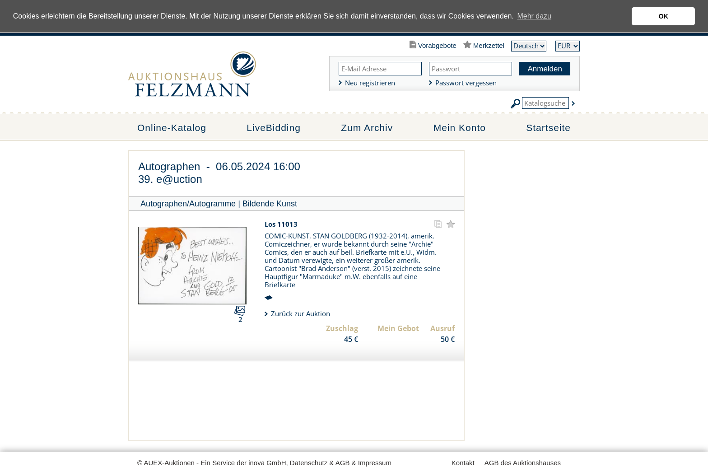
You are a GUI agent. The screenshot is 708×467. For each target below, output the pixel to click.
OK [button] (663, 16)
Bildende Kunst (269, 203)
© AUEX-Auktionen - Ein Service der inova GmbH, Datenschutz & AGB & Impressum (264, 463)
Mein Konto (459, 127)
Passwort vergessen (466, 82)
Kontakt (463, 463)
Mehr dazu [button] (534, 16)
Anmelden (544, 69)
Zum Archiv (367, 127)
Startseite (548, 127)
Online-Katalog (171, 127)
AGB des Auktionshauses (522, 463)
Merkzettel (488, 45)
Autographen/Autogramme (188, 203)
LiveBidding (274, 127)
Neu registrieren (370, 82)
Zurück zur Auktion (300, 313)
